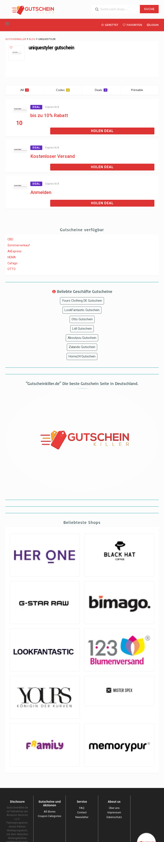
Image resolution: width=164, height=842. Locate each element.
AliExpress (14, 251)
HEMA (11, 257)
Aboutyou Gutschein (82, 338)
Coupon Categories (49, 816)
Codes (63, 90)
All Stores (50, 811)
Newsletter (81, 817)
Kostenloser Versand (52, 156)
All (24, 90)
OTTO (11, 269)
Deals (101, 90)
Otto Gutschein (82, 319)
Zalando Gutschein (82, 347)
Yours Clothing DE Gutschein (82, 301)
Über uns (114, 808)
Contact (82, 812)
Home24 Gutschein (82, 356)
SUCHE (149, 9)
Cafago (12, 263)
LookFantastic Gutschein (82, 310)
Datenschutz (114, 817)
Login (152, 25)
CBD (10, 239)
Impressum (114, 812)
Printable (139, 90)
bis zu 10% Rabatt (49, 115)
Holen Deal (102, 131)
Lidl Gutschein (82, 329)
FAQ (81, 808)
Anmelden (40, 192)
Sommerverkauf (18, 245)
